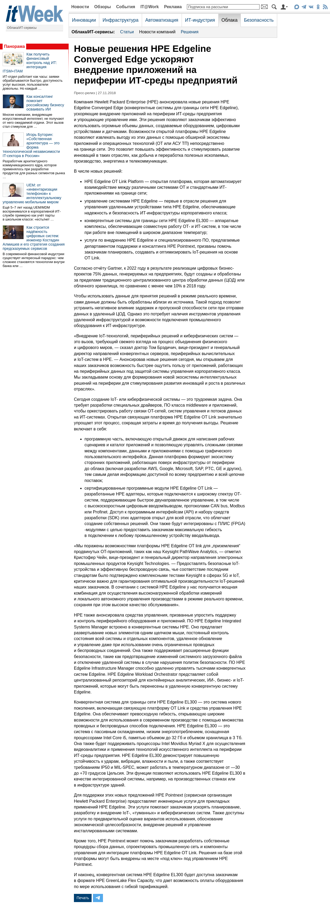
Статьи (127, 32)
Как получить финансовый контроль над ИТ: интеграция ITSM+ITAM (30, 62)
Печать (83, 898)
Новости (80, 6)
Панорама (14, 46)
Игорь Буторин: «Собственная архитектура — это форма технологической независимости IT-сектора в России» (31, 145)
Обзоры (102, 6)
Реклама (173, 6)
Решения (190, 32)
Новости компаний (157, 32)
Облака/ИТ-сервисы (22, 28)
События (125, 6)
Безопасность (259, 20)
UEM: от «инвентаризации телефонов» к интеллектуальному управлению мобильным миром (32, 193)
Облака (229, 20)
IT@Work (149, 6)
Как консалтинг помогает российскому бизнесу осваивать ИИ (45, 102)
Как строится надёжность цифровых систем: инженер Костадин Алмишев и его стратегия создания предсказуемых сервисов (34, 238)
